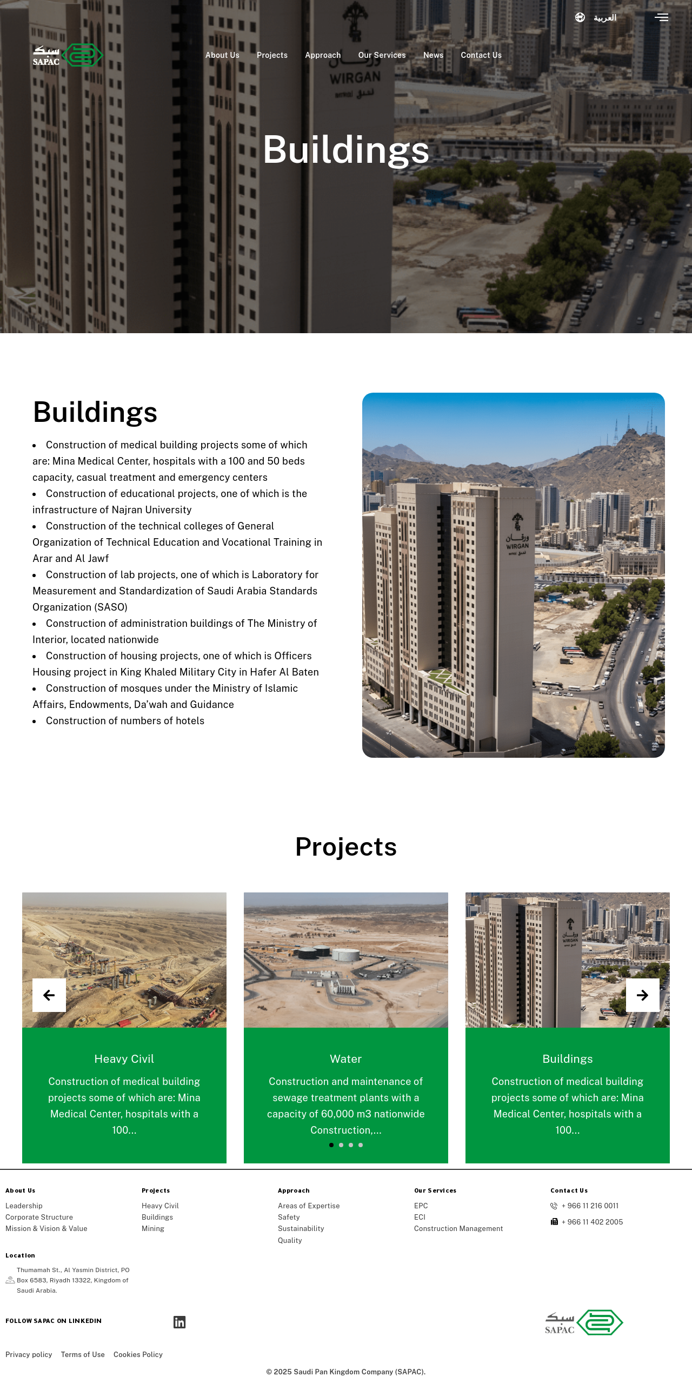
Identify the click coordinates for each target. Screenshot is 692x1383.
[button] (331, 1145)
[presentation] (49, 995)
